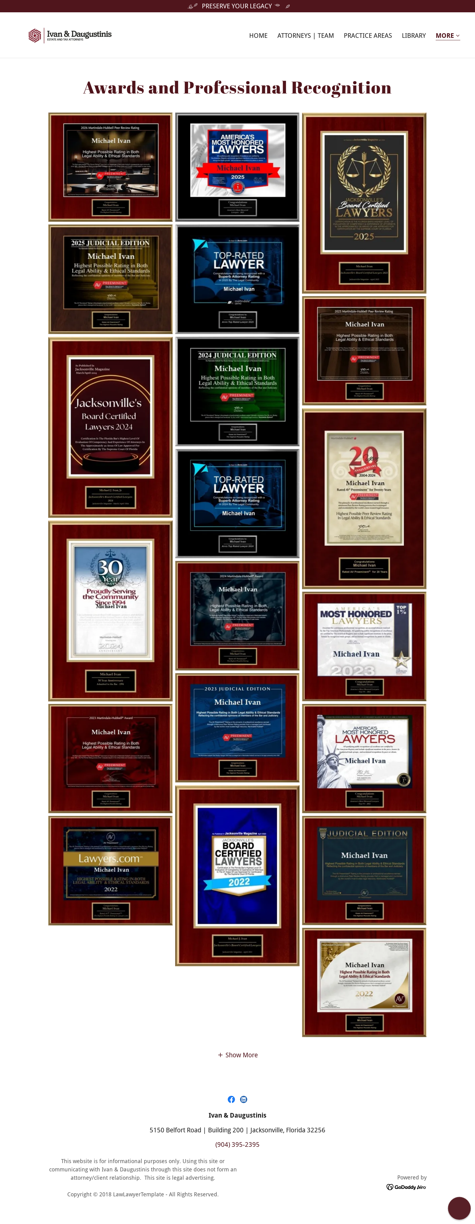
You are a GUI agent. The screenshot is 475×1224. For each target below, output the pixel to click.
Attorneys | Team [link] (305, 35)
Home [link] (258, 35)
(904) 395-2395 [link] (237, 1144)
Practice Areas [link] (368, 35)
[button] (448, 36)
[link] (70, 34)
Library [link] (414, 35)
